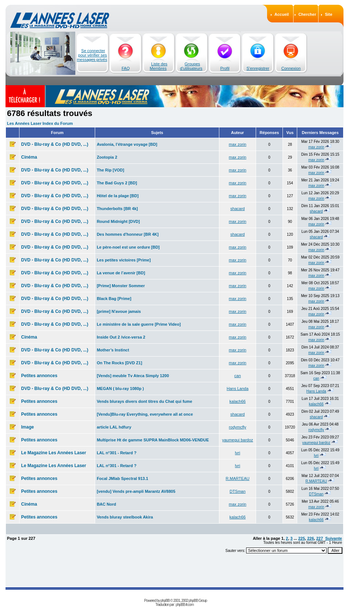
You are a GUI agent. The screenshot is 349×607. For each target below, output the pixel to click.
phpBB (165, 601)
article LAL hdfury (114, 427)
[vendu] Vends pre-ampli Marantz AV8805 (136, 491)
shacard (237, 208)
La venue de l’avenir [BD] (121, 273)
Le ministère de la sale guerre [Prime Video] (138, 324)
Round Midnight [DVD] (118, 221)
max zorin (238, 144)
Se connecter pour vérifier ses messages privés (92, 55)
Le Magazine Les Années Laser (53, 452)
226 (310, 538)
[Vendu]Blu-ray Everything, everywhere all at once (145, 414)
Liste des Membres (159, 66)
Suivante (333, 538)
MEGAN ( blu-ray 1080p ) (120, 388)
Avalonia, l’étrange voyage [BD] (127, 144)
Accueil (281, 14)
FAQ (126, 68)
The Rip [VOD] (110, 170)
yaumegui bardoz (237, 440)
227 (319, 538)
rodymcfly (237, 427)
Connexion (291, 68)
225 (301, 538)
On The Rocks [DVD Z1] (119, 363)
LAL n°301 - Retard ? (116, 453)
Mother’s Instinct (113, 350)
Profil (224, 68)
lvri (237, 453)
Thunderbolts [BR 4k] (117, 208)
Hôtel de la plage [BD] (117, 196)
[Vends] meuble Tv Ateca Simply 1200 (133, 375)
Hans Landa (237, 388)
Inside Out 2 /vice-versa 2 (121, 337)
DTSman (237, 491)
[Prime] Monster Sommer (121, 285)
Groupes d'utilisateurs (191, 66)
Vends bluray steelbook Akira (125, 517)
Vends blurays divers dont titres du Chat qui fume (144, 401)
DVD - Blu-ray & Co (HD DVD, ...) (54, 144)
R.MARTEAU (237, 478)
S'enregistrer (258, 68)
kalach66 (238, 401)
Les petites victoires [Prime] (124, 260)
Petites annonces (39, 375)
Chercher (307, 14)
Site (328, 14)
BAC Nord (106, 504)
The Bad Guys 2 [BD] (117, 183)
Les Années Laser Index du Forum (40, 123)
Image (27, 427)
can (237, 375)
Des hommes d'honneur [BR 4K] (127, 234)
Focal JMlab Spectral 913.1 (122, 478)
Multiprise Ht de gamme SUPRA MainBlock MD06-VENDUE (153, 440)
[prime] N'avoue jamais (119, 311)
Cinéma (29, 157)
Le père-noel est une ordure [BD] (128, 247)
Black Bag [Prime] (114, 298)
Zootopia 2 (107, 157)
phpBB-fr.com (185, 605)
